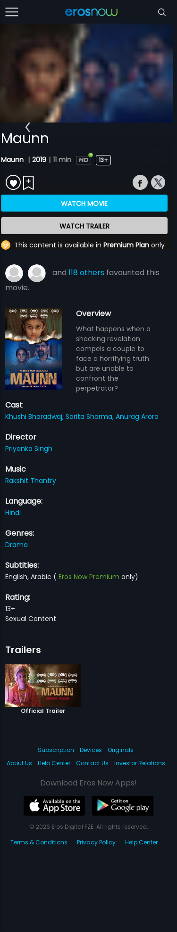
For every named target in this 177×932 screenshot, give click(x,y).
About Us (19, 763)
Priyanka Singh (28, 448)
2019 (39, 159)
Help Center (54, 763)
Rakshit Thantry (30, 480)
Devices (91, 750)
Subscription (56, 750)
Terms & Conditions (38, 842)
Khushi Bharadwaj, (35, 416)
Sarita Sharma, (91, 416)
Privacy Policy (96, 842)
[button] (27, 127)
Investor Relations (139, 763)
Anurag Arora (137, 416)
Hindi (13, 512)
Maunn (13, 159)
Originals (121, 750)
